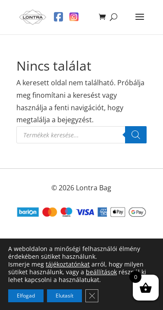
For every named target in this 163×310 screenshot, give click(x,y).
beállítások (101, 272)
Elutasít (64, 295)
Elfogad (26, 295)
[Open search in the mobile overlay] (81, 134)
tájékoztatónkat (68, 264)
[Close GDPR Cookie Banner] (91, 295)
